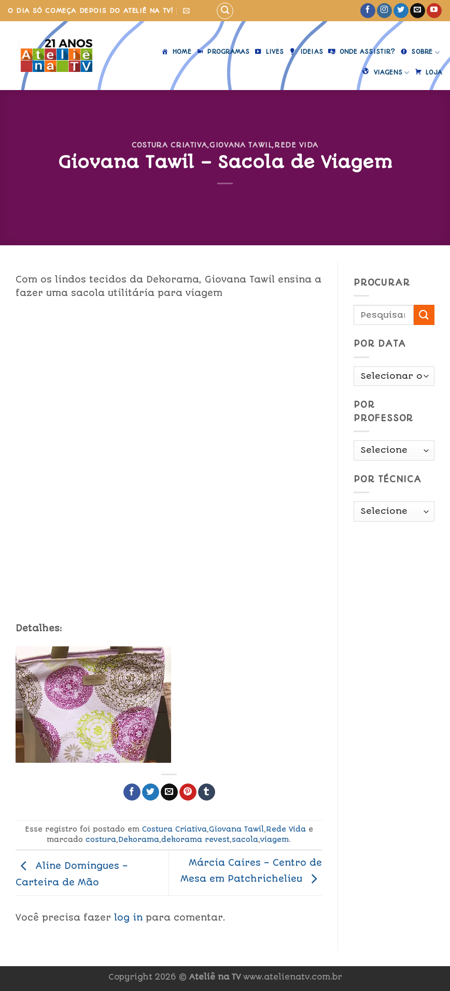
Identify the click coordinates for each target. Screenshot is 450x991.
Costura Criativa (169, 145)
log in (128, 917)
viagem (274, 839)
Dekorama (138, 839)
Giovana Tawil (240, 145)
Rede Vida (296, 145)
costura (101, 839)
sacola (245, 839)
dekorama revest (195, 839)
